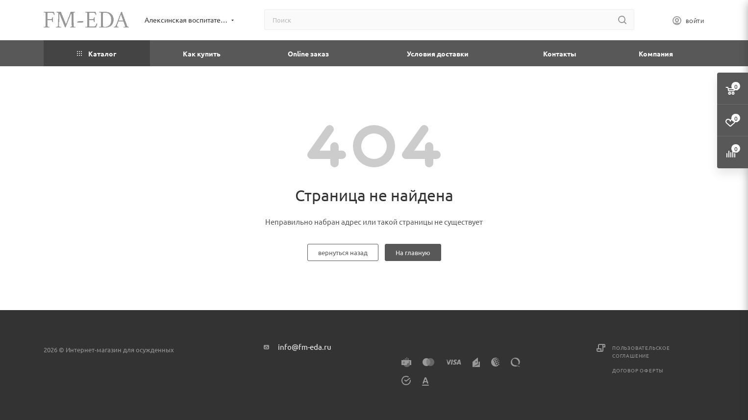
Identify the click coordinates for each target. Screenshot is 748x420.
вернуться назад (343, 252)
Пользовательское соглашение (641, 351)
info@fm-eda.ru (304, 346)
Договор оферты (638, 370)
